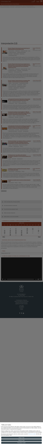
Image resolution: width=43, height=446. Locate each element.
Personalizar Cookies (21, 442)
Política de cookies (32, 433)
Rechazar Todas (21, 440)
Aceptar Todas (21, 437)
